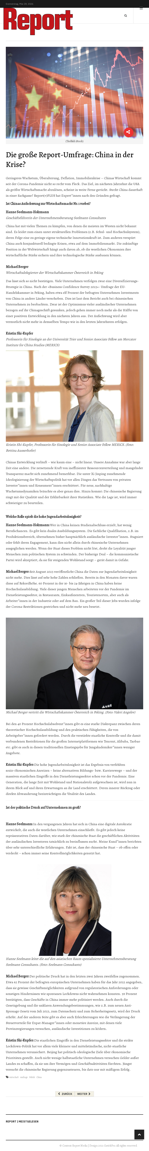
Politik (32, 1077)
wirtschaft (14, 1077)
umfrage (24, 1077)
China (39, 1077)
